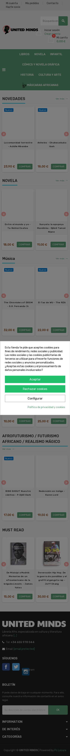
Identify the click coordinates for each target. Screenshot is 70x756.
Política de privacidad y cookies (46, 407)
